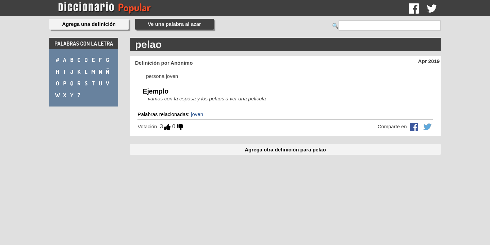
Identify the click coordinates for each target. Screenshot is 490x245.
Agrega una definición (89, 24)
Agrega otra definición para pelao (285, 149)
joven (197, 114)
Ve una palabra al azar (174, 24)
